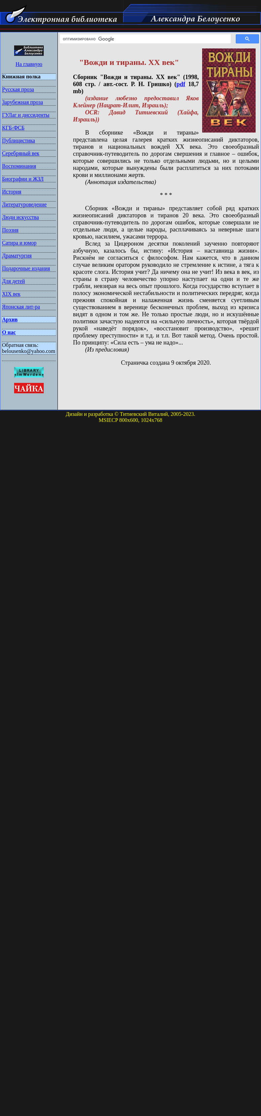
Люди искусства (20, 217)
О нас (9, 332)
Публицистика (18, 140)
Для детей (13, 281)
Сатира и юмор (19, 243)
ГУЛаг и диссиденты (25, 115)
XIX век (11, 294)
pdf (181, 84)
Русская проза (18, 89)
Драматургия (17, 255)
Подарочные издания (26, 268)
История (11, 191)
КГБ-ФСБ (13, 128)
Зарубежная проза (22, 102)
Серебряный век (20, 153)
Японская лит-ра (21, 307)
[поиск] (144, 39)
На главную (28, 64)
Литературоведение (24, 204)
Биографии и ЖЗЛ (23, 179)
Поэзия (10, 230)
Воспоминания (19, 166)
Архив (9, 319)
